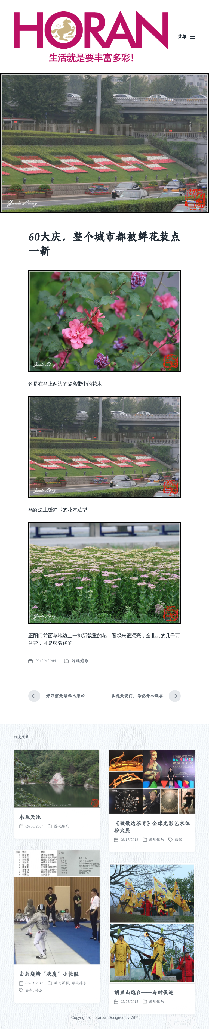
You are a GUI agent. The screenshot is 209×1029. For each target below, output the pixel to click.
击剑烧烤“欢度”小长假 (49, 1005)
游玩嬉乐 (80, 661)
